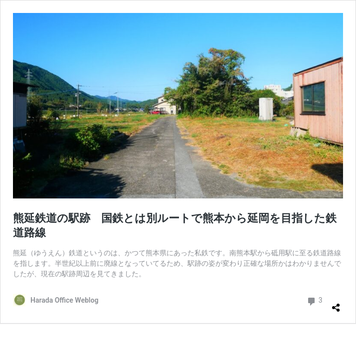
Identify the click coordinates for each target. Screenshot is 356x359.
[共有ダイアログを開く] (336, 304)
